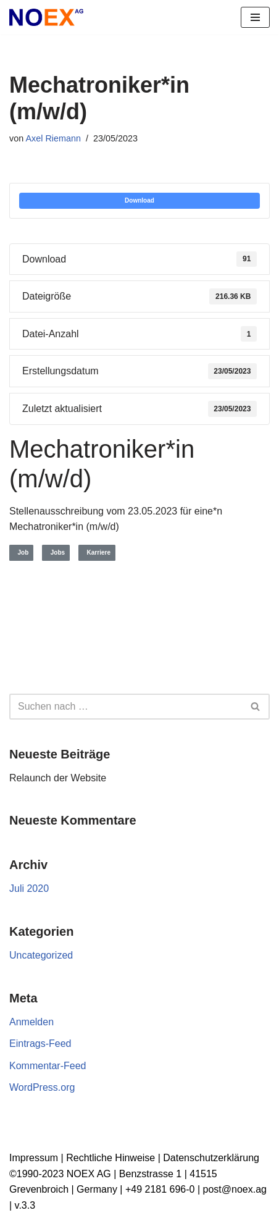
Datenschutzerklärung (211, 1158)
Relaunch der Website (57, 778)
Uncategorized (41, 955)
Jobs (56, 552)
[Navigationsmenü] (255, 17)
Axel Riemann (53, 138)
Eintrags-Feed (40, 1043)
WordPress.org (42, 1087)
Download (139, 200)
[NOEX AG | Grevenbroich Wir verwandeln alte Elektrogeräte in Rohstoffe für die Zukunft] (46, 17)
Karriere (96, 552)
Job (21, 552)
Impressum (33, 1158)
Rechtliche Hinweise (110, 1158)
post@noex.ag (235, 1189)
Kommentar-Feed (47, 1065)
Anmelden (31, 1022)
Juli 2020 (29, 888)
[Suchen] (125, 707)
